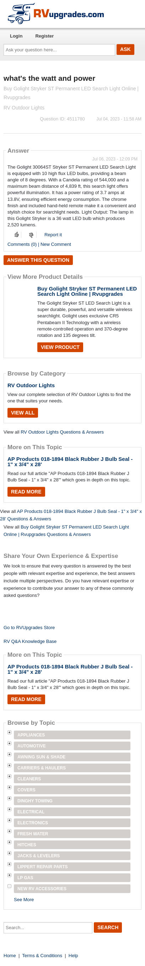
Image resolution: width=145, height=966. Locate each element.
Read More (26, 492)
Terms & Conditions (42, 955)
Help (73, 955)
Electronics (32, 822)
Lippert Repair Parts (42, 866)
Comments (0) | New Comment (39, 244)
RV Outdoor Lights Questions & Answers (62, 432)
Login (16, 36)
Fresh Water (32, 833)
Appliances (31, 735)
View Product (60, 347)
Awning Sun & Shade (41, 757)
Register (44, 36)
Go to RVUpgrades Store (29, 627)
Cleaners (29, 778)
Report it (53, 234)
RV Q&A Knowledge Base (30, 641)
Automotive (31, 746)
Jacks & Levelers (38, 855)
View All (22, 413)
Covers (26, 789)
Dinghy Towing (35, 800)
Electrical (30, 811)
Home (10, 955)
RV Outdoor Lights (31, 385)
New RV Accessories (41, 888)
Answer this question (38, 260)
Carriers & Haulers (41, 768)
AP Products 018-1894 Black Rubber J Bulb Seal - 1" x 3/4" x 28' (70, 461)
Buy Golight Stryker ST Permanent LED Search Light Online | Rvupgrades (87, 291)
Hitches (26, 844)
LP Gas (25, 877)
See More (24, 899)
